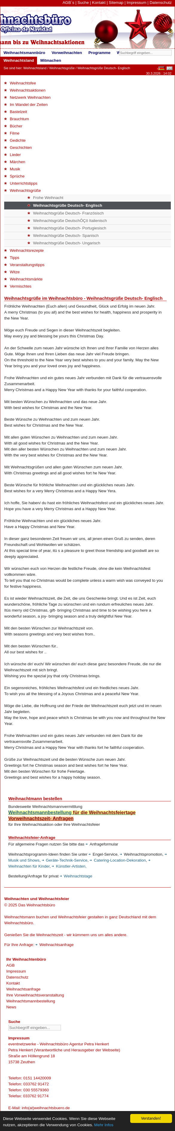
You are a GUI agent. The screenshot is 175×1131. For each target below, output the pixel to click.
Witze (12, 272)
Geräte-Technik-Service (65, 860)
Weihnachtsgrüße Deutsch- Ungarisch (63, 243)
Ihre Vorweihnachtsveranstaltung (35, 995)
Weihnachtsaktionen (24, 90)
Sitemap (116, 2)
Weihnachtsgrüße (62, 68)
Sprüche (14, 176)
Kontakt (98, 2)
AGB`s (68, 2)
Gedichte (15, 140)
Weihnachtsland (35, 68)
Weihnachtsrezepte (24, 250)
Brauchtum (16, 119)
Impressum (136, 2)
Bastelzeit (15, 111)
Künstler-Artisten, (69, 866)
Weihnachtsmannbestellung (30, 1001)
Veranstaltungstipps (24, 265)
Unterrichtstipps (20, 183)
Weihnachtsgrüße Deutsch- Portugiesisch (66, 228)
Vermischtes (17, 286)
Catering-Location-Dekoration (118, 860)
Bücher (13, 126)
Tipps (11, 257)
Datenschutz (161, 2)
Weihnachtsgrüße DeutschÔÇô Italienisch (67, 220)
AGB (10, 965)
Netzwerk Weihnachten (27, 97)
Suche (83, 2)
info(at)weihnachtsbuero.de (46, 1108)
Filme (11, 133)
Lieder (12, 154)
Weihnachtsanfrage (54, 944)
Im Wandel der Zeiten (25, 104)
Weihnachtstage (76, 876)
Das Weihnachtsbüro (36, 905)
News (11, 1007)
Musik (12, 169)
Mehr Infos (103, 1126)
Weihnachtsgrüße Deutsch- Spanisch (63, 235)
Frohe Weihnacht (45, 197)
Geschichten (18, 147)
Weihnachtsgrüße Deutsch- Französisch (65, 213)
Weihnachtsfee (20, 83)
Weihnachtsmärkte (23, 279)
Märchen (14, 162)
